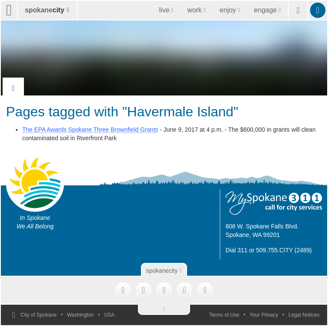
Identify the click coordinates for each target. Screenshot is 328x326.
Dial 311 (236, 250)
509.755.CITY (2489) (284, 250)
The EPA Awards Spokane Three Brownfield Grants (90, 129)
